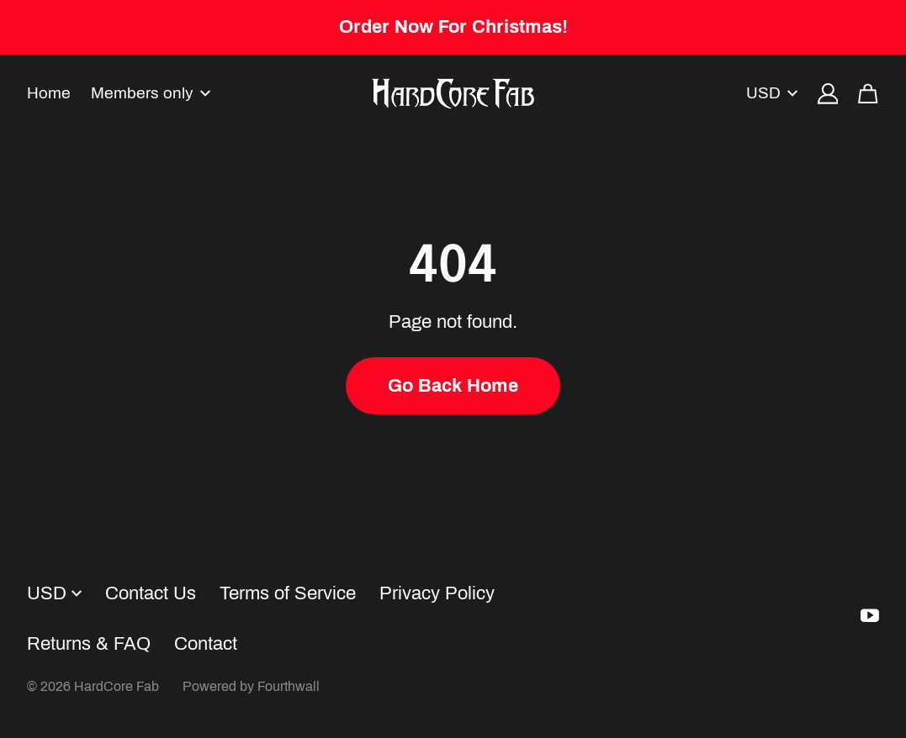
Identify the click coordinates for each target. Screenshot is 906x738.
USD (771, 93)
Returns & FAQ (89, 644)
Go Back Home (453, 386)
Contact (205, 644)
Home (49, 93)
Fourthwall (288, 686)
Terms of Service (288, 593)
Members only (150, 93)
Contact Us (150, 593)
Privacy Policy (437, 593)
